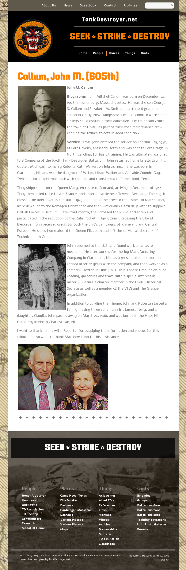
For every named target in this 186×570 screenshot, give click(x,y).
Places (114, 53)
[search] (156, 5)
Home (82, 53)
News (68, 5)
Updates (130, 5)
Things (130, 53)
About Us (49, 5)
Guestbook (88, 5)
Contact (110, 5)
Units (145, 53)
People (98, 53)
